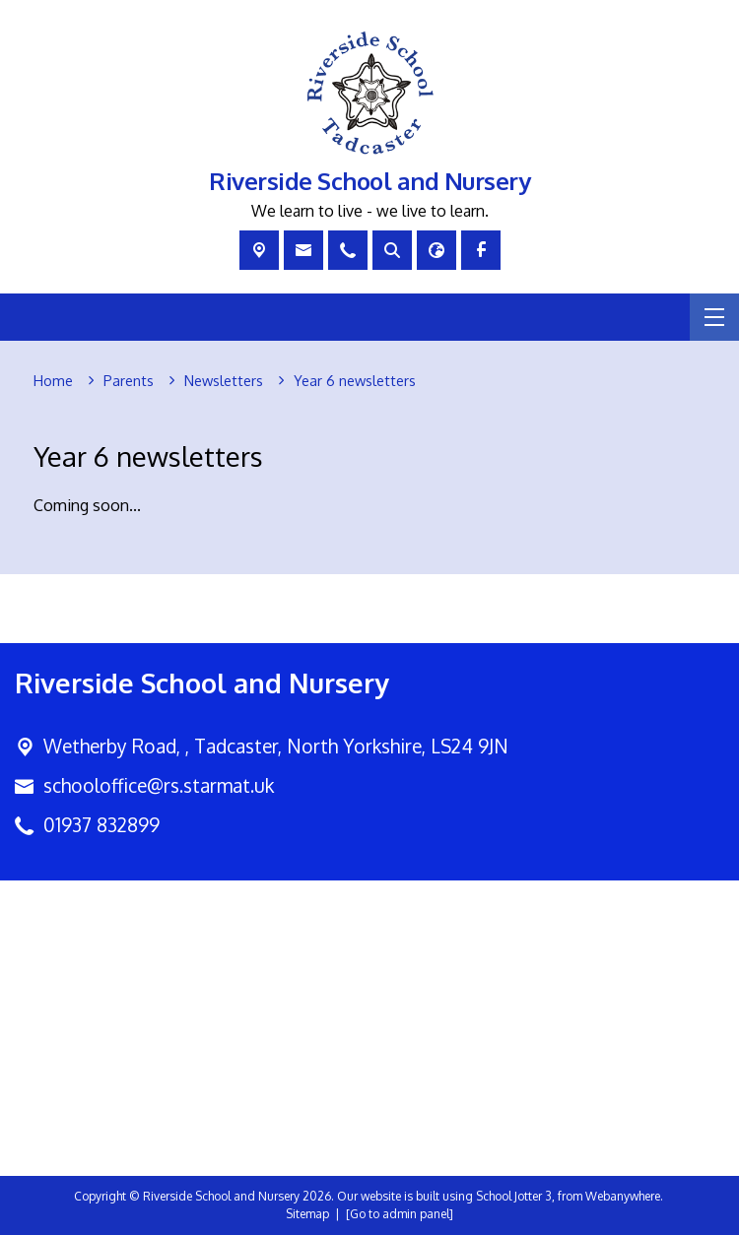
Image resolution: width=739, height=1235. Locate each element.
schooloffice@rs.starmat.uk (158, 785)
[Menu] (714, 317)
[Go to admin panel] (399, 1213)
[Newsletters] (223, 381)
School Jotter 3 (514, 1196)
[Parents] (128, 381)
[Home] (53, 381)
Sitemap (307, 1213)
